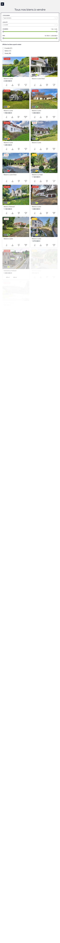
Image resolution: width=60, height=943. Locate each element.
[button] (30, 48)
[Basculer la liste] (55, 18)
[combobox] (28, 18)
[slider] (3, 31)
